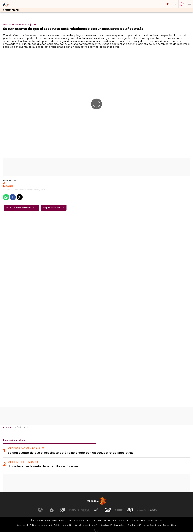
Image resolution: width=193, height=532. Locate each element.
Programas (11, 10)
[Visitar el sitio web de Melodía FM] (130, 510)
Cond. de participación (86, 525)
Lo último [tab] (105, 440)
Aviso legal (22, 525)
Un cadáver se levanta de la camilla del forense (43, 466)
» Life (27, 427)
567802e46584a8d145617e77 (21, 207)
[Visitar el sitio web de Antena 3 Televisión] (40, 510)
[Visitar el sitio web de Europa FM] (118, 510)
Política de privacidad (41, 525)
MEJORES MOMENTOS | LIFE (26, 448)
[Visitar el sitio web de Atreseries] (96, 510)
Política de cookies (63, 525)
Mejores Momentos (53, 207)
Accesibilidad (170, 525)
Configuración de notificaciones (144, 525)
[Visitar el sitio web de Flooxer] (152, 510)
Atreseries (8, 427)
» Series (19, 427)
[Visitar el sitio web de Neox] (62, 510)
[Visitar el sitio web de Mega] (85, 510)
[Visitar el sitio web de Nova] (74, 510)
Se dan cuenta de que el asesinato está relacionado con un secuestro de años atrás (70, 452)
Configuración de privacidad (113, 525)
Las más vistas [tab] (14, 440)
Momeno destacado (23, 462)
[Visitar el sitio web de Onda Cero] (107, 510)
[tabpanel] (96, 457)
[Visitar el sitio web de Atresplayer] (141, 510)
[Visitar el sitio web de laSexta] (51, 510)
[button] (189, 4)
